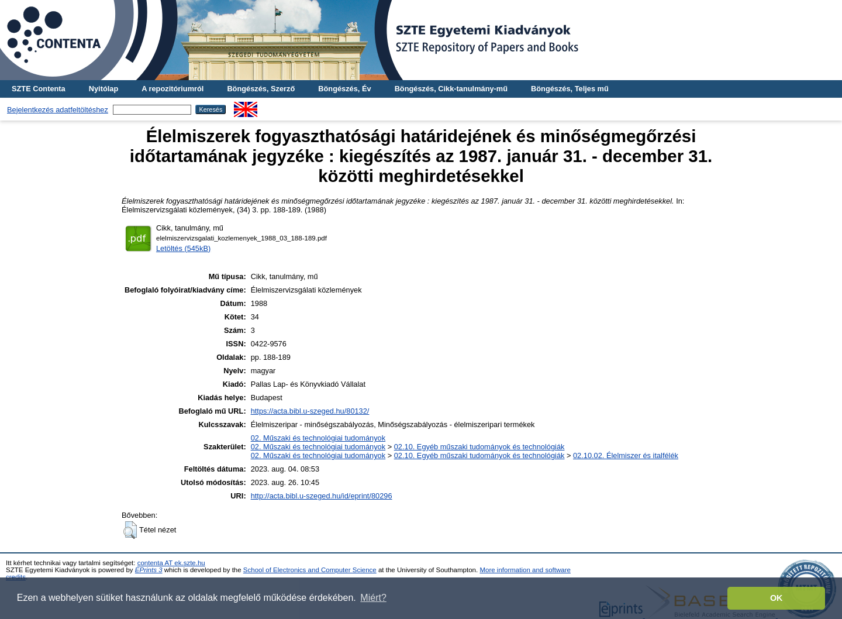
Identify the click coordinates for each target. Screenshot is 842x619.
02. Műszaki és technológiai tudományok (318, 438)
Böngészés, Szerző (261, 88)
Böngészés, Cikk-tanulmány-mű (451, 88)
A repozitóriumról (172, 88)
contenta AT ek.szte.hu (171, 562)
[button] (130, 530)
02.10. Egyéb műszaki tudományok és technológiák (479, 446)
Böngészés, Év (344, 88)
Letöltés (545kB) (183, 248)
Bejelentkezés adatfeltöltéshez (57, 109)
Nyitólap (103, 88)
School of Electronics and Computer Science (310, 569)
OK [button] (776, 598)
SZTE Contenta (38, 88)
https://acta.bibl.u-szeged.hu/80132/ (310, 411)
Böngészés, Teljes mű (570, 88)
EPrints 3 (149, 569)
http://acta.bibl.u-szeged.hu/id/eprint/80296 (321, 495)
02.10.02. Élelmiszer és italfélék (625, 455)
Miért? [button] (373, 598)
